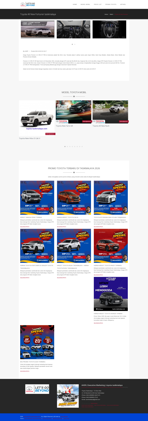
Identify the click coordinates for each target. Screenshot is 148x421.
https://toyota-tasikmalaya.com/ (32, 416)
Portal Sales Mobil (37, 418)
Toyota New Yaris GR (64, 126)
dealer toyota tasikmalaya (87, 406)
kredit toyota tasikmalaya (87, 405)
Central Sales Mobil (47, 418)
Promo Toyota (110, 4)
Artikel (123, 4)
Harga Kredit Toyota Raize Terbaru (108, 265)
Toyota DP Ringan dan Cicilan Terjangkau (110, 217)
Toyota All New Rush (101, 126)
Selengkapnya (24, 226)
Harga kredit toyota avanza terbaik (108, 313)
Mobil (111, 14)
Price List (98, 4)
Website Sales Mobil (57, 418)
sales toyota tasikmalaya (100, 405)
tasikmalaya (94, 403)
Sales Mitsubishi (28, 418)
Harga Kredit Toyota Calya (67, 217)
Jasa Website (64, 416)
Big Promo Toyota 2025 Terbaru (32, 362)
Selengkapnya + (50, 134)
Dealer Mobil (66, 418)
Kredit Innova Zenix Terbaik (31, 217)
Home (75, 4)
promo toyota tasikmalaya (113, 405)
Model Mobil (85, 4)
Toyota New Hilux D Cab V (29, 138)
